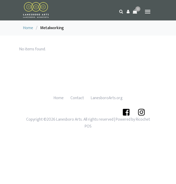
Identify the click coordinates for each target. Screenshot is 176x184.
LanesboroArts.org (107, 98)
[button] (128, 11)
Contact (77, 98)
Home (28, 28)
